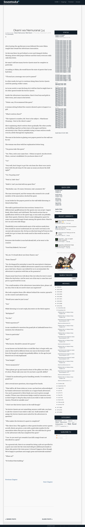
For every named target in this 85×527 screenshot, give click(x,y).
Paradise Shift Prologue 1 (60, 241)
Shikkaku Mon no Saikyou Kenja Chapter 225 (65, 333)
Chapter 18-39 (58, 196)
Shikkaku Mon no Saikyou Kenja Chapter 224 (65, 341)
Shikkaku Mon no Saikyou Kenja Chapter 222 (65, 362)
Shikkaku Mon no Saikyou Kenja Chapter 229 (65, 312)
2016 (58, 409)
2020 (58, 301)
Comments (59, 438)
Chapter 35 (58, 191)
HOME (57, 2)
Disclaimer (79, 525)
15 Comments (9, 34)
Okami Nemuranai (19, 33)
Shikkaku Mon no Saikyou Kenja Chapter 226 (65, 330)
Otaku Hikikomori (62, 220)
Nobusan (70, 420)
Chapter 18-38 (58, 195)
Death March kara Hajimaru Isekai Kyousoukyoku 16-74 (66, 350)
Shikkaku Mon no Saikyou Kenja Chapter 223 (65, 347)
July (59, 390)
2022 (58, 296)
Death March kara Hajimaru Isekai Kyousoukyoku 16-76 (66, 320)
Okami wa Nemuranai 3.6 (64, 323)
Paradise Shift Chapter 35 (60, 223)
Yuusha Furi (63, 426)
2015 (58, 412)
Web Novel (29, 33)
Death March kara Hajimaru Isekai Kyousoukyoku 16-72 (66, 358)
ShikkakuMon (59, 424)
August (60, 388)
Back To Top (6, 525)
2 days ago (68, 241)
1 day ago (68, 235)
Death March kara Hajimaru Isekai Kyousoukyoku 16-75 (66, 337)
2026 (58, 287)
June (59, 393)
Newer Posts (10, 519)
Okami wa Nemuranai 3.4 (29, 30)
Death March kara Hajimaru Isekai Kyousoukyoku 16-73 (66, 354)
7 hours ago (68, 229)
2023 (58, 294)
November (61, 310)
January (60, 404)
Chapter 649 (58, 204)
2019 (58, 303)
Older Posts (47, 519)
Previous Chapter (11, 479)
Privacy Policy (72, 525)
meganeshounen (62, 232)
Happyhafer (61, 238)
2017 (58, 407)
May (59, 395)
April (59, 397)
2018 (58, 306)
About (62, 525)
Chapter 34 (58, 192)
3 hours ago (68, 223)
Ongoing (63, 2)
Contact (66, 525)
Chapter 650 (58, 205)
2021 (58, 298)
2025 (58, 289)
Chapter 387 (58, 199)
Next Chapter (48, 482)
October (60, 383)
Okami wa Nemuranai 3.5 (64, 344)
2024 (58, 291)
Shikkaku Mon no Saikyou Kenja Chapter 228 (65, 316)
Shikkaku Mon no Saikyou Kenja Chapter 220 (65, 377)
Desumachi (58, 421)
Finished (70, 2)
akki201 (60, 226)
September (61, 386)
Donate (78, 2)
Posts (58, 435)
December (61, 308)
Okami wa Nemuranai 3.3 (64, 374)
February (60, 402)
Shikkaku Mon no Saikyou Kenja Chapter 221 (65, 367)
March (60, 400)
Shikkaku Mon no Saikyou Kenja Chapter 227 (65, 326)
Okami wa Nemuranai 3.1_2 (64, 380)
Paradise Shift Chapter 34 (60, 235)
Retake (73, 422)
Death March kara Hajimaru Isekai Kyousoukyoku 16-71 (66, 371)
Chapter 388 (58, 201)
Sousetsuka (11, 1)
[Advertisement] (42, 17)
